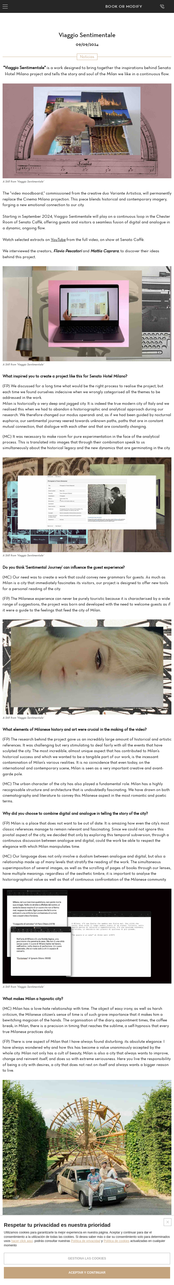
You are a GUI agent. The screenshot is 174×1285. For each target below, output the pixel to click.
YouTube (58, 239)
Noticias (87, 56)
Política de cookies (116, 1241)
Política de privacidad (85, 1241)
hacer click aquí (22, 1241)
